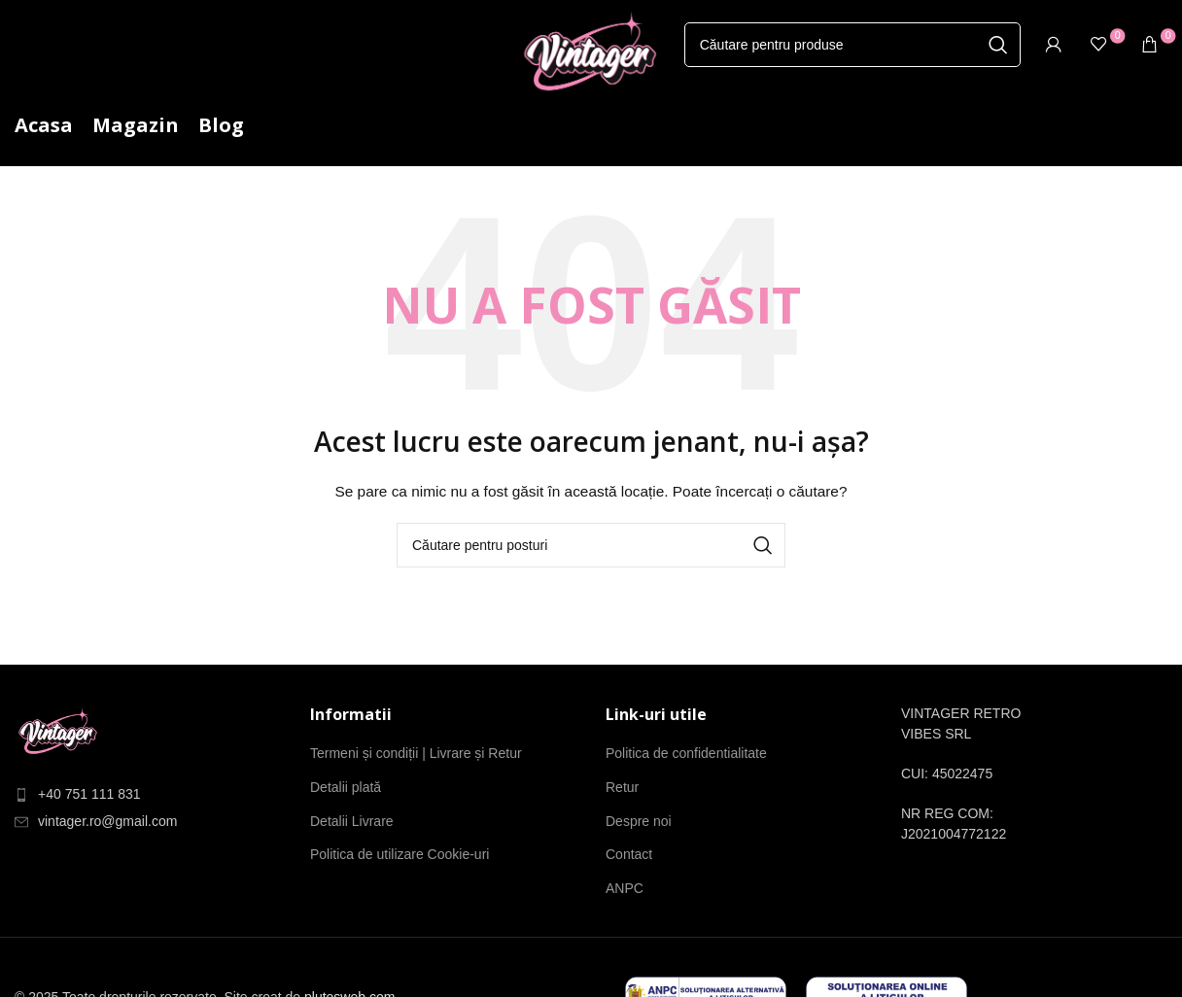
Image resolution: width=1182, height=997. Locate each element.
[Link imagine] (58, 732)
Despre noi (639, 821)
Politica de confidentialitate (686, 753)
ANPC (624, 888)
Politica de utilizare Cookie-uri (399, 854)
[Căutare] (852, 44)
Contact (629, 854)
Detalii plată (345, 787)
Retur (622, 787)
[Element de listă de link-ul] (148, 794)
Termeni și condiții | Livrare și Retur (416, 753)
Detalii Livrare (352, 821)
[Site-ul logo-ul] (590, 57)
